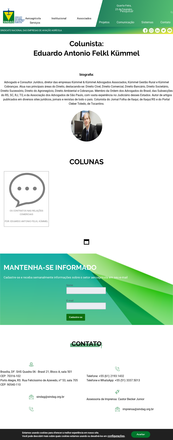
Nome (69, 285)
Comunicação (125, 22)
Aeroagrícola (33, 18)
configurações (116, 436)
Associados (84, 18)
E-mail (70, 300)
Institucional (59, 18)
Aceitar (141, 434)
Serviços (35, 22)
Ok (172, 12)
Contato (165, 22)
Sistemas (147, 22)
